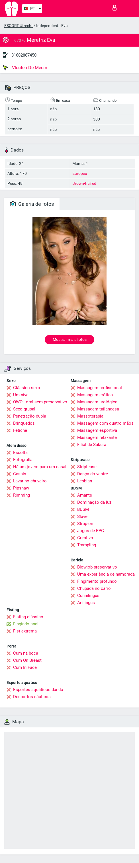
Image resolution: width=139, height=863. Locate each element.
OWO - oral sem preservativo (40, 401)
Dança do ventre (92, 473)
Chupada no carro (94, 588)
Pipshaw (21, 488)
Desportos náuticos (32, 696)
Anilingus (86, 602)
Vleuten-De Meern (25, 67)
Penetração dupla (29, 416)
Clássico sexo (26, 387)
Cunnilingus (88, 595)
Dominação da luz (94, 502)
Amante (84, 495)
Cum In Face (25, 667)
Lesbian (84, 481)
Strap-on (85, 523)
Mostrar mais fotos (70, 339)
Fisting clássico (28, 616)
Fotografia (22, 459)
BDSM (83, 509)
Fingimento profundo (97, 581)
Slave (82, 516)
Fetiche (20, 430)
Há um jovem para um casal (39, 466)
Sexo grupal (24, 409)
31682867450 (23, 55)
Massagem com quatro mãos (105, 423)
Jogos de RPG (90, 530)
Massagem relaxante (97, 437)
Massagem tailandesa (98, 409)
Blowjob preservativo (97, 567)
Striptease (87, 466)
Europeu (79, 173)
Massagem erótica (95, 394)
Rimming (21, 495)
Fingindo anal (25, 623)
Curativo (85, 537)
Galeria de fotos (32, 204)
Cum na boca (25, 653)
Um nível (21, 394)
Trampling (86, 544)
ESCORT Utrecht (18, 25)
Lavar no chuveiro (30, 481)
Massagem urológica (97, 401)
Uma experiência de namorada (106, 574)
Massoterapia (90, 416)
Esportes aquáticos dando (38, 689)
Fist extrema (25, 631)
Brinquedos (24, 423)
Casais (19, 473)
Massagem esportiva (97, 430)
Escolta (20, 452)
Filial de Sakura (91, 444)
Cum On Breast (27, 660)
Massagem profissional (99, 387)
